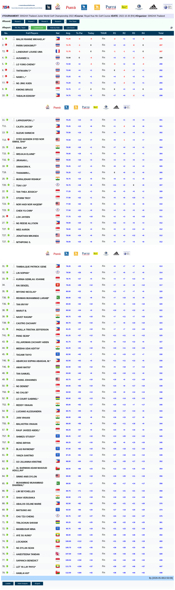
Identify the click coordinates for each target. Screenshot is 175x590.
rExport (37, 584)
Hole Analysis (23, 584)
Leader (8, 584)
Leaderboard (38, 28)
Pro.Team (72, 21)
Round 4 (58, 21)
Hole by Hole (55, 28)
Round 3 (45, 21)
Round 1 (18, 21)
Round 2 (31, 21)
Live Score (71, 28)
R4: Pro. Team (20, 28)
